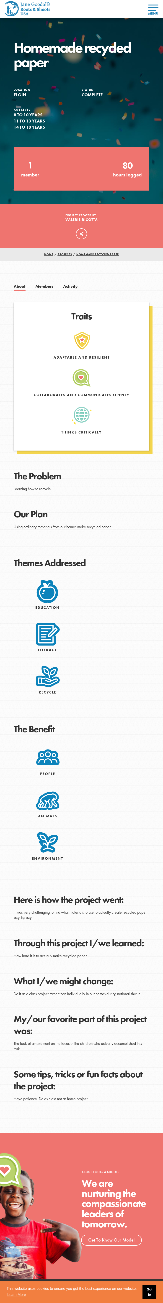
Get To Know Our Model (111, 1240)
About (20, 286)
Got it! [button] (149, 1292)
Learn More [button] (16, 1295)
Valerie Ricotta (81, 219)
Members (44, 286)
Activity (70, 286)
